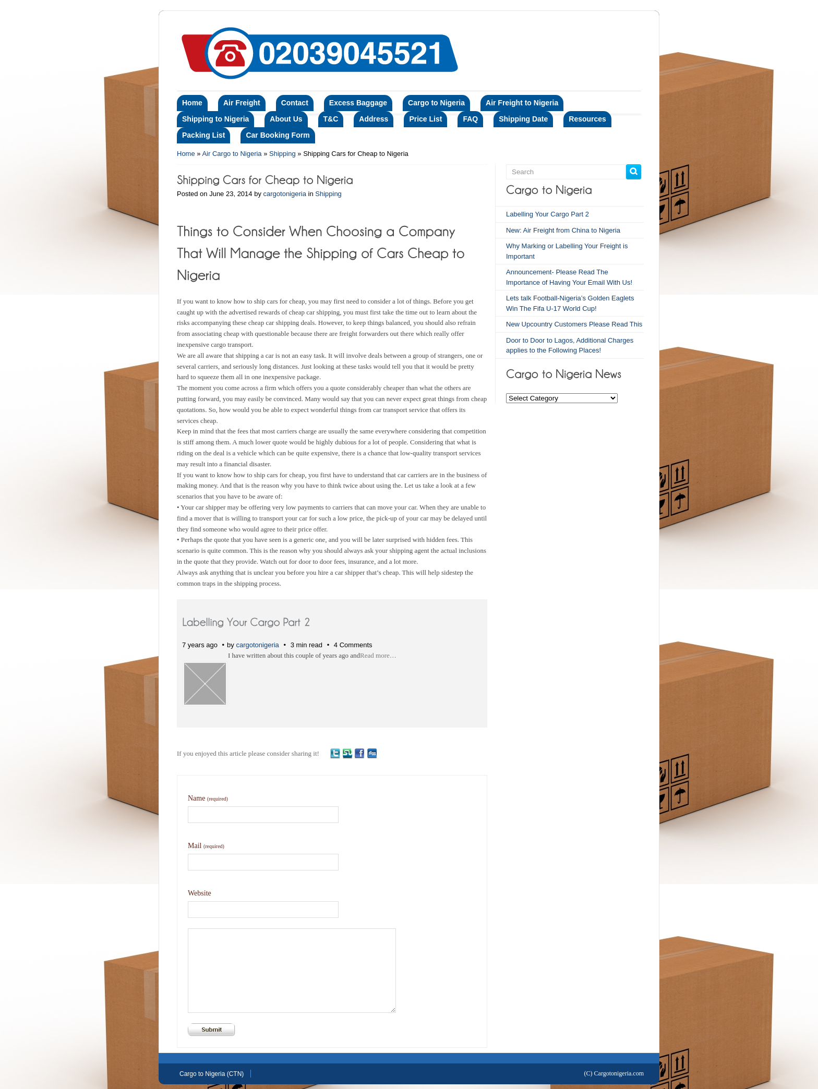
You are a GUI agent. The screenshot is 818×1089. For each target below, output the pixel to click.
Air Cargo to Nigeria (231, 154)
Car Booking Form (277, 135)
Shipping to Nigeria (215, 119)
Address (373, 119)
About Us (286, 119)
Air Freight (241, 103)
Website (199, 893)
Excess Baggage (358, 103)
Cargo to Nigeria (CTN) (211, 1074)
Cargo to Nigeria (436, 103)
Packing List (203, 135)
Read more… (378, 655)
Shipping (282, 154)
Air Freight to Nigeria (522, 103)
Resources (587, 119)
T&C (331, 119)
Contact (294, 103)
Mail (206, 846)
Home (192, 103)
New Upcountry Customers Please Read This (574, 324)
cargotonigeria (284, 194)
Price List (425, 119)
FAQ (470, 119)
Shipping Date (523, 119)
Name (208, 798)
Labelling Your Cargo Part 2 (547, 214)
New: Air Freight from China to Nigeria (563, 230)
